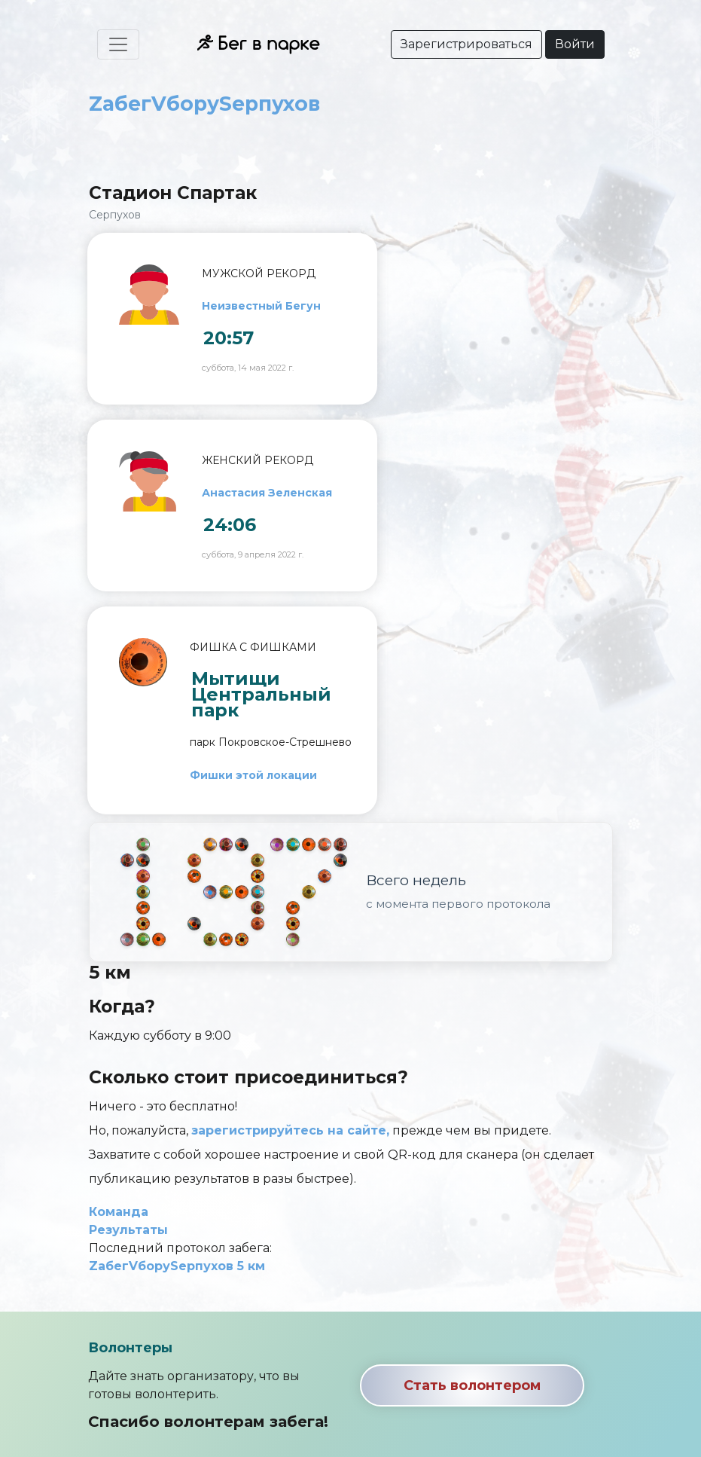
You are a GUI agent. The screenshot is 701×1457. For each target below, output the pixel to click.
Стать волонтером (472, 1385)
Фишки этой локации (253, 775)
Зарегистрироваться (466, 44)
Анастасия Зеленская (267, 492)
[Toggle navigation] (118, 44)
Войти (575, 44)
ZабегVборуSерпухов (204, 103)
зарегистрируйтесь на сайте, (290, 1130)
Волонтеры (130, 1347)
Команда (118, 1212)
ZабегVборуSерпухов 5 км (177, 1266)
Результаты (128, 1230)
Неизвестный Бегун (261, 306)
